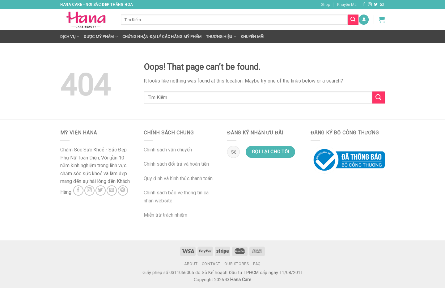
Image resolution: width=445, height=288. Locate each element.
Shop (325, 4)
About (190, 264)
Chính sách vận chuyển (168, 150)
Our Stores (236, 264)
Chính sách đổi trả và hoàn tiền (176, 164)
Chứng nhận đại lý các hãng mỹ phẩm (162, 36)
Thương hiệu (221, 37)
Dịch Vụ (69, 37)
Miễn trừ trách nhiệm (165, 215)
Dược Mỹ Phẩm (101, 37)
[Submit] (378, 97)
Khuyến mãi (253, 36)
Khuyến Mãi (347, 4)
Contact (211, 264)
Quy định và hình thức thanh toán (178, 178)
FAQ (257, 264)
